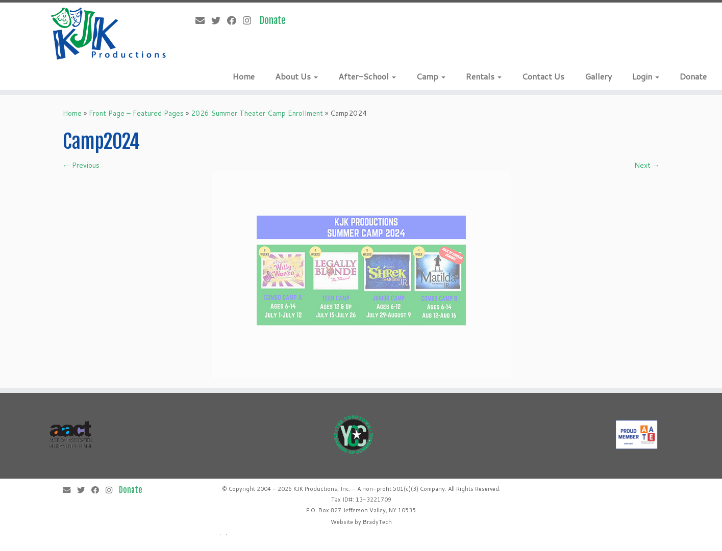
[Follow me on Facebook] (235, 20)
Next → (647, 165)
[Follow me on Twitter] (219, 20)
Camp (430, 76)
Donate (693, 76)
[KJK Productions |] (109, 34)
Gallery (598, 76)
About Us (296, 76)
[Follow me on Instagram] (250, 20)
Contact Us (543, 76)
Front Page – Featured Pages (136, 113)
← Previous (81, 165)
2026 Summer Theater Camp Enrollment (257, 113)
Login (645, 76)
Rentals (484, 76)
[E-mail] (203, 20)
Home (244, 76)
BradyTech (377, 522)
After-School (367, 76)
